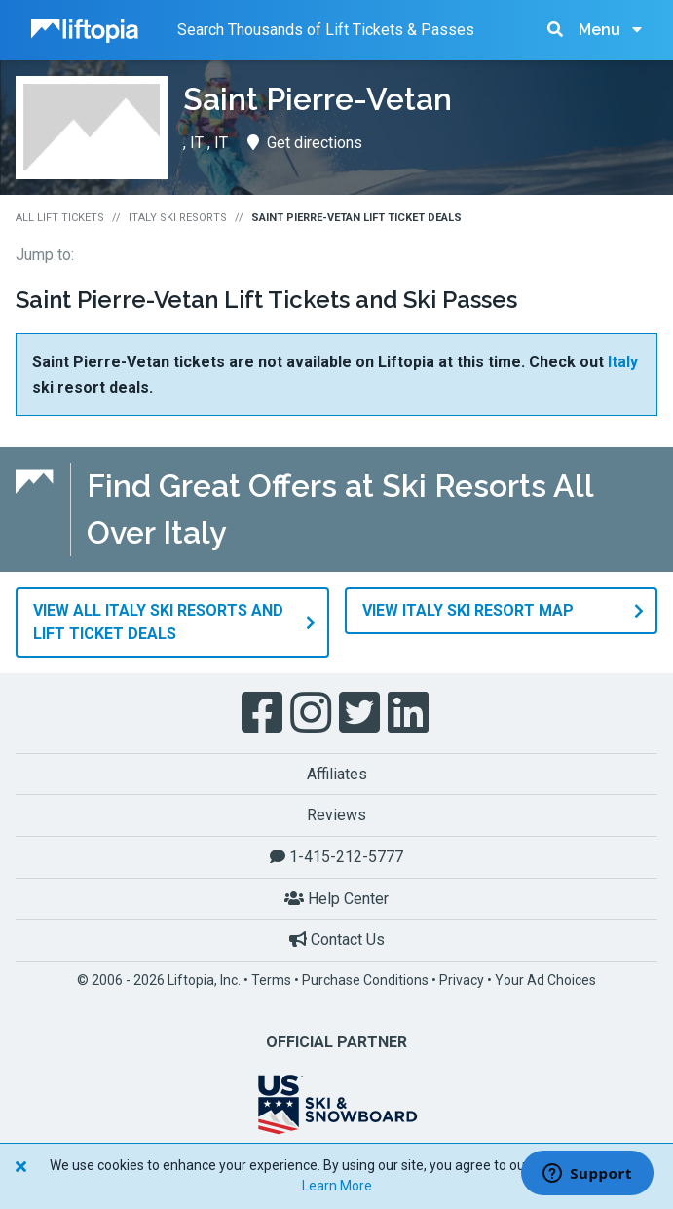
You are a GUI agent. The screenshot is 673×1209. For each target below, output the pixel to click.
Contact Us (337, 939)
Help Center (336, 898)
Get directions (304, 142)
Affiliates (337, 774)
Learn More (337, 1185)
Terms (271, 980)
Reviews (336, 815)
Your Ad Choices (545, 980)
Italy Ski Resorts (178, 217)
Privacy (461, 980)
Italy (623, 362)
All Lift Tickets (60, 217)
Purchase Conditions (365, 980)
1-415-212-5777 (336, 857)
